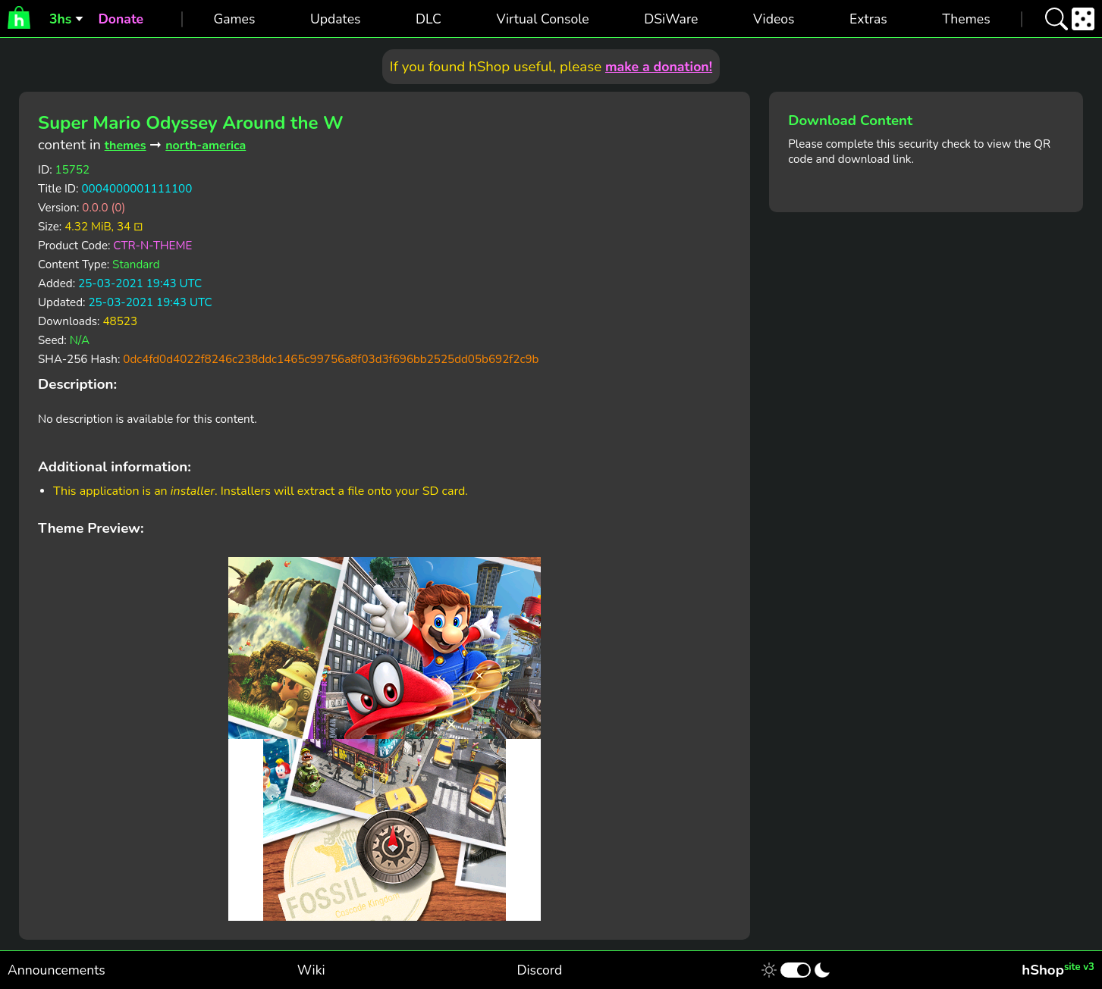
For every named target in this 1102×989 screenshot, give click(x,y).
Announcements (56, 970)
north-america (205, 145)
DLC (428, 19)
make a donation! (658, 67)
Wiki (311, 970)
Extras (868, 19)
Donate (120, 19)
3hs (60, 19)
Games (234, 19)
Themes (966, 19)
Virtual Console (542, 19)
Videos (773, 19)
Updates (335, 19)
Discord (539, 970)
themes (125, 145)
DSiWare (671, 19)
